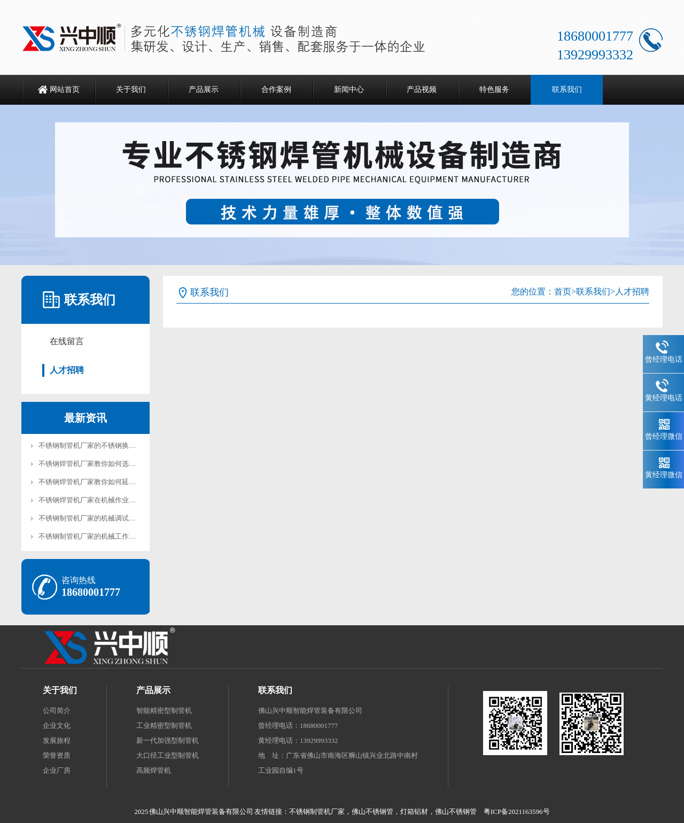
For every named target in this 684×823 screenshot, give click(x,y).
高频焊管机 (153, 770)
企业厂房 (57, 770)
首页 (562, 291)
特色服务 (494, 90)
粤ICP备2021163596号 (517, 812)
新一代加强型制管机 (167, 740)
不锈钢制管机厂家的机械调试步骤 (90, 518)
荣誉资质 (57, 755)
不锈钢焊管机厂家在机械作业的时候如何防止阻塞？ (118, 500)
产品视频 (422, 90)
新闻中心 (349, 90)
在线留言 (67, 341)
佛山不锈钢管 (372, 812)
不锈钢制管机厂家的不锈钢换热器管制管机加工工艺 (118, 445)
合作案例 (276, 90)
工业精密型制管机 (164, 725)
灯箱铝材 (414, 812)
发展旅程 (57, 740)
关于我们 (131, 90)
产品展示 (204, 90)
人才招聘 (67, 370)
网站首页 (65, 90)
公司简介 (57, 710)
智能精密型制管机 (164, 710)
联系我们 (567, 90)
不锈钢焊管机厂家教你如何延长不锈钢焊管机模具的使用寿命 (132, 482)
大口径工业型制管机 (167, 755)
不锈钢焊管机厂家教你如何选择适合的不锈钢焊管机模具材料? (133, 464)
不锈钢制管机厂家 (317, 812)
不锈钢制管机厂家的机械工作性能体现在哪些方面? (116, 536)
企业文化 (57, 725)
